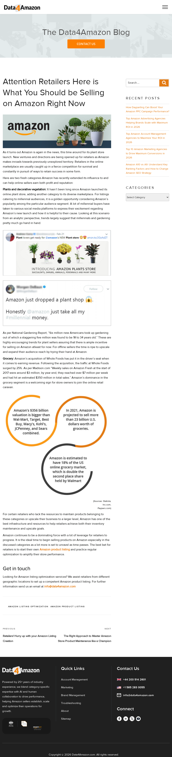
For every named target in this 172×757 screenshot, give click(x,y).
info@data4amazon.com (60, 586)
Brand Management (73, 695)
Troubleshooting (71, 703)
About (65, 711)
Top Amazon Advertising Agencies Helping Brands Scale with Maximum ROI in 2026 (147, 123)
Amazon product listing (55, 549)
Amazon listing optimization (28, 606)
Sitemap (66, 718)
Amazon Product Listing (67, 606)
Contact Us (86, 44)
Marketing (67, 687)
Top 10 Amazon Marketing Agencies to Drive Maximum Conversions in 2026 (146, 153)
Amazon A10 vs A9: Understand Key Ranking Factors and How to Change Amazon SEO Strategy (147, 168)
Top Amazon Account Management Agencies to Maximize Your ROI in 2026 (146, 138)
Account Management (74, 679)
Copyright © (56, 754)
